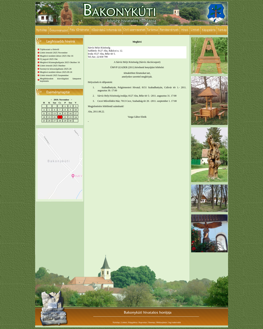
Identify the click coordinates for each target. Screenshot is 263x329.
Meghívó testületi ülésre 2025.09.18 (56, 72)
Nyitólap (116, 322)
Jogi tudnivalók (174, 322)
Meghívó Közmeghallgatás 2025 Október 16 (60, 62)
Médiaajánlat (161, 322)
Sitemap (151, 322)
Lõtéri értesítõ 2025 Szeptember (54, 75)
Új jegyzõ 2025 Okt (49, 59)
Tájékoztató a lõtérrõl (49, 49)
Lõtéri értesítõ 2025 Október (53, 65)
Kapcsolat (143, 322)
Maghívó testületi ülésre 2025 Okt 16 (56, 56)
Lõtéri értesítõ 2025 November (54, 52)
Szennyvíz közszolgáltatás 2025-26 (55, 69)
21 (60, 117)
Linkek (124, 322)
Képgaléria (132, 322)
